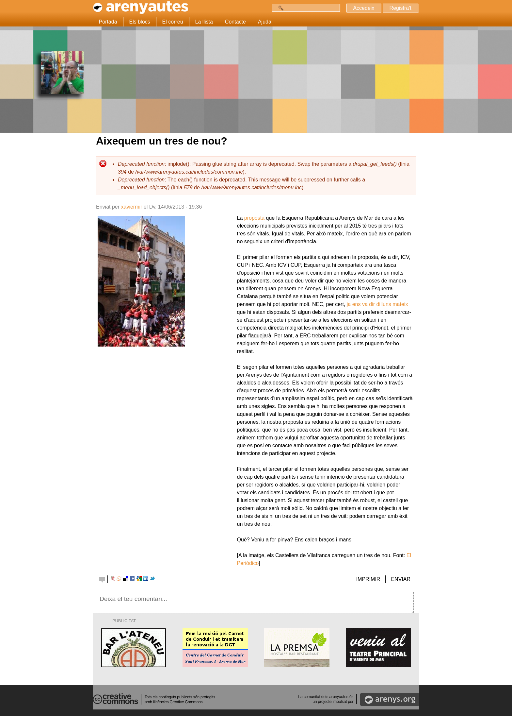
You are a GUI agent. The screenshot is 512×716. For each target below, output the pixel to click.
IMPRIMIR (368, 579)
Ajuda (264, 22)
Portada (108, 22)
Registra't (400, 8)
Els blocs (139, 22)
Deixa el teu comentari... (255, 602)
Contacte (235, 22)
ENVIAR (400, 579)
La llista (204, 22)
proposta (254, 218)
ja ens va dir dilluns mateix (377, 304)
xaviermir (131, 207)
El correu (172, 22)
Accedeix (363, 8)
